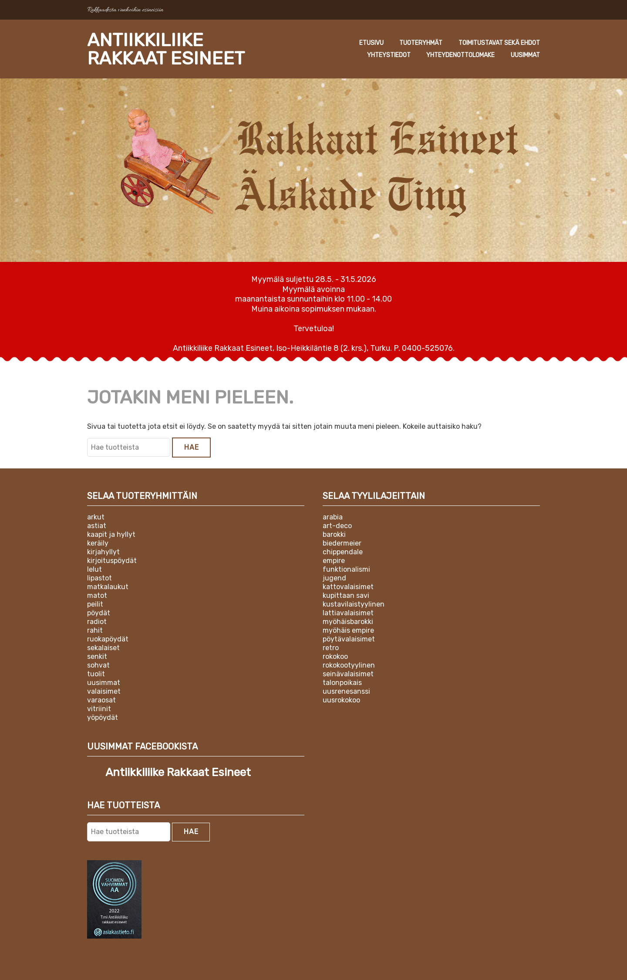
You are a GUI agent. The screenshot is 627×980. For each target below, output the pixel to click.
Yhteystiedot (389, 55)
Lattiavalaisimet (348, 613)
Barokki (334, 534)
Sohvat (98, 665)
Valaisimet (104, 691)
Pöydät (98, 613)
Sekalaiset (103, 648)
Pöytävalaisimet (349, 639)
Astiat (96, 526)
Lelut (94, 569)
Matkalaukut (107, 587)
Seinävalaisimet (348, 674)
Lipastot (99, 578)
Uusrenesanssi (346, 691)
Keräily (97, 543)
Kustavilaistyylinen (353, 604)
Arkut (95, 517)
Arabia (333, 517)
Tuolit (96, 674)
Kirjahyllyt (103, 552)
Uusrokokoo (341, 700)
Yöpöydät (102, 717)
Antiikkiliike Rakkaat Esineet (166, 49)
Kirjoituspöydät (112, 560)
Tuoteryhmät (420, 43)
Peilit (95, 604)
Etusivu (371, 43)
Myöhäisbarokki (348, 621)
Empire (334, 560)
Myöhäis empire (348, 630)
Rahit (95, 630)
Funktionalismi (346, 569)
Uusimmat (525, 55)
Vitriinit (99, 709)
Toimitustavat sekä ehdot (499, 43)
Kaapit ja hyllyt (111, 534)
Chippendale (343, 552)
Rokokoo (335, 656)
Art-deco (337, 526)
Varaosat (101, 700)
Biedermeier (342, 543)
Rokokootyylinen (349, 665)
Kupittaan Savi (346, 595)
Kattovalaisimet (348, 587)
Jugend (334, 578)
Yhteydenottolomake (460, 55)
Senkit (97, 656)
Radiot (97, 621)
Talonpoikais (342, 682)
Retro (331, 648)
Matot (97, 595)
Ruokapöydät (107, 639)
